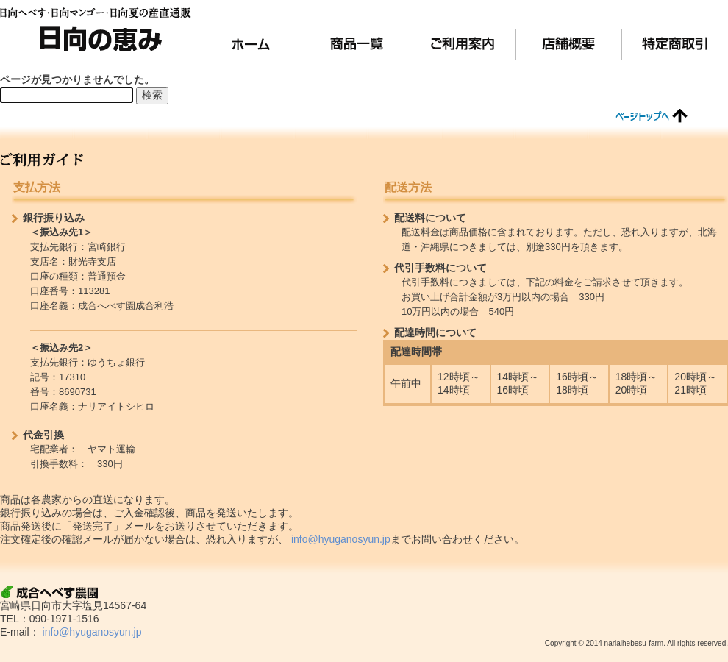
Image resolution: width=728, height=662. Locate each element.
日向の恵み (95, 29)
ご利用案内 (463, 44)
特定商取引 (675, 44)
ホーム (251, 44)
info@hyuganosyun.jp (340, 539)
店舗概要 (569, 44)
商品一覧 (357, 44)
